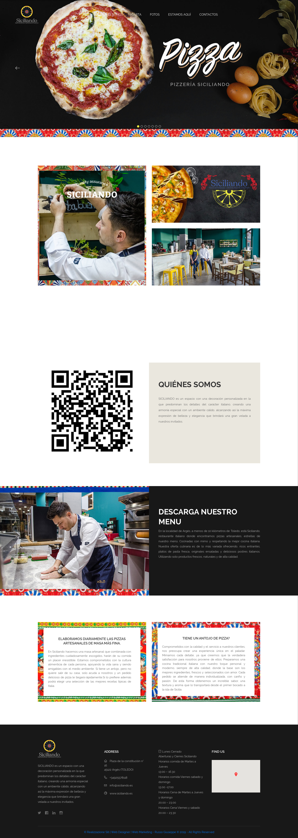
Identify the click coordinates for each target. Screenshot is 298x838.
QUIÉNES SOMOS (110, 14)
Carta (136, 14)
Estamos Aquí (179, 14)
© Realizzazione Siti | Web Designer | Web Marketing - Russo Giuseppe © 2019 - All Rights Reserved (149, 832)
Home (84, 14)
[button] (236, 774)
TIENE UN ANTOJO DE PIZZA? (206, 638)
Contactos (208, 14)
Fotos (155, 14)
